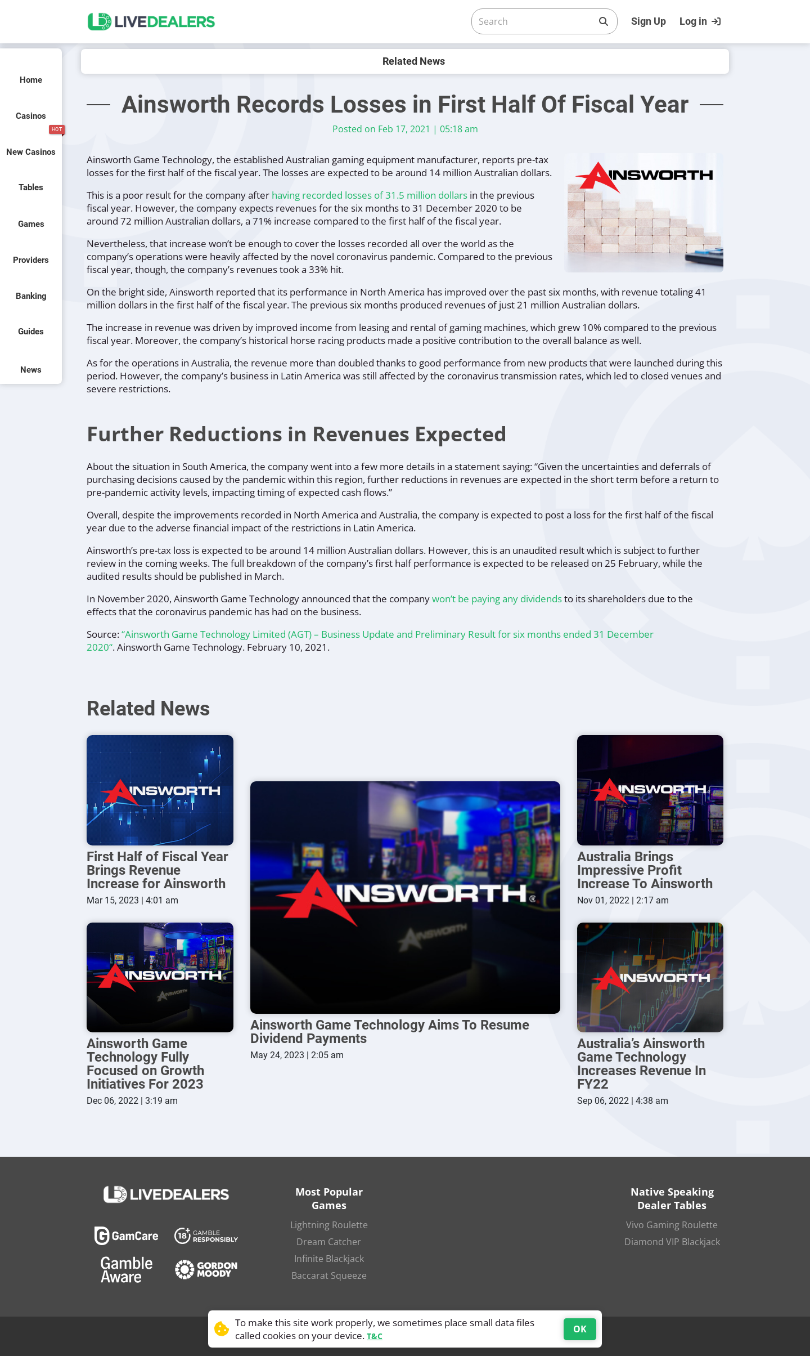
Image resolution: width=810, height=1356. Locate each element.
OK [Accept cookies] (580, 1329)
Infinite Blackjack (329, 1258)
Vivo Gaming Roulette (672, 1225)
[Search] (535, 21)
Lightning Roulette (329, 1225)
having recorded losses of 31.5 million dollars (369, 195)
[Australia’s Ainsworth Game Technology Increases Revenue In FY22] (650, 977)
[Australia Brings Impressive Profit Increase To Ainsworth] (650, 790)
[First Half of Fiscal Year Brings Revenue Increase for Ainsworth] (160, 790)
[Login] (701, 21)
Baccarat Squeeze (329, 1275)
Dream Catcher (328, 1242)
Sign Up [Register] (648, 21)
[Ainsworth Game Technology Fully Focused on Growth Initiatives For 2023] (160, 977)
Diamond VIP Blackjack (672, 1242)
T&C (374, 1336)
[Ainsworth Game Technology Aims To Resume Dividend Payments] (405, 897)
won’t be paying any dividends (497, 598)
